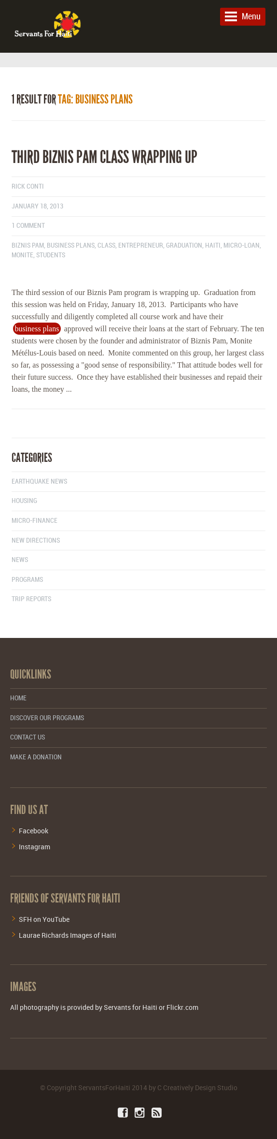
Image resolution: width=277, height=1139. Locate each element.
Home (18, 698)
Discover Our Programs (47, 718)
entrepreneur (140, 245)
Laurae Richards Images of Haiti (67, 935)
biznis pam (28, 245)
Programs (27, 579)
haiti (213, 245)
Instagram (34, 846)
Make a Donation (36, 757)
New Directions (36, 540)
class (106, 245)
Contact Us (27, 737)
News (20, 559)
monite (22, 255)
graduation (184, 245)
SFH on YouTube (44, 919)
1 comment (28, 225)
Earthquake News (39, 481)
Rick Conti (28, 186)
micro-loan (241, 245)
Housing (24, 500)
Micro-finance (34, 520)
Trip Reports (31, 599)
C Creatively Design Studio (197, 1087)
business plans (71, 245)
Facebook (33, 830)
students (50, 255)
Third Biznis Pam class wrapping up (104, 157)
